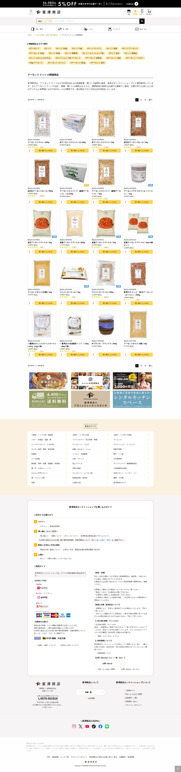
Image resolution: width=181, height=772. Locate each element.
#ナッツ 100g (61, 48)
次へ (150, 100)
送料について (55, 536)
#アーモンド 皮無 (114, 58)
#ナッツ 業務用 (71, 53)
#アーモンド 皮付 (97, 63)
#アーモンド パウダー (134, 58)
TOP (48, 757)
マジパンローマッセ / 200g (102, 292)
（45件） (106, 247)
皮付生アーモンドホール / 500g (40, 191)
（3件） (41, 247)
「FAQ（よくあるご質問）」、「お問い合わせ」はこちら (116, 669)
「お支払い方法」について (68, 645)
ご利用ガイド (129, 690)
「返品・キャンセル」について (106, 636)
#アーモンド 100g (36, 53)
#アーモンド (34, 48)
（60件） (42, 196)
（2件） (41, 351)
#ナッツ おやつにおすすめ (40, 58)
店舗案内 (122, 757)
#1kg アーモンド (36, 63)
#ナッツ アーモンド (130, 48)
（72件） (74, 247)
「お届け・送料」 (105, 540)
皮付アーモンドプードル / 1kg (40, 242)
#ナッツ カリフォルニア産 (93, 53)
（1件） (41, 147)
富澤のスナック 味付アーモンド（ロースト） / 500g (138, 293)
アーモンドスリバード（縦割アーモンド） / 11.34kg (74, 192)
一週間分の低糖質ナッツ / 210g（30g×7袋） (74, 345)
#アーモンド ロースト (56, 63)
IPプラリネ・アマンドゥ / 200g (104, 344)
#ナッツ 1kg (77, 48)
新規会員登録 (54, 526)
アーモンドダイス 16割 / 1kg (135, 344)
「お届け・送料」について (45, 645)
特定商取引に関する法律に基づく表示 (103, 757)
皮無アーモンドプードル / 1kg (104, 242)
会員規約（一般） (130, 698)
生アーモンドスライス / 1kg (103, 142)
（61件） (138, 147)
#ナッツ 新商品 (131, 53)
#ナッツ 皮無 (112, 48)
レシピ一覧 (65, 757)
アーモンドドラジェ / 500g (38, 142)
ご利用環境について (102, 653)
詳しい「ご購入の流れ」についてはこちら (55, 558)
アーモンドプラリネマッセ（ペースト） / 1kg (138, 192)
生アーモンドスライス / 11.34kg (73, 142)
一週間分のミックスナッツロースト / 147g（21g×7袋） (42, 345)
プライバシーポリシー (132, 705)
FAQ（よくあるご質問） (133, 694)
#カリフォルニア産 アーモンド (68, 58)
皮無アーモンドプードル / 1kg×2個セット (138, 243)
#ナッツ (48, 48)
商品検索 (55, 757)
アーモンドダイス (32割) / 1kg (40, 292)
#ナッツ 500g (54, 53)
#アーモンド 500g (78, 63)
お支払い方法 (67, 550)
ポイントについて (70, 536)
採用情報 (131, 757)
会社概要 (90, 698)
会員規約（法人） (130, 701)
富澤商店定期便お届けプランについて (94, 536)
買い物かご (43, 536)
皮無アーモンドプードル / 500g (72, 242)
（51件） (106, 147)
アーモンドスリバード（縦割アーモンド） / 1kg (106, 192)
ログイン (42, 526)
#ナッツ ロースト (94, 48)
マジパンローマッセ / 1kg (70, 292)
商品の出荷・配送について (49, 550)
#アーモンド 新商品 (93, 58)
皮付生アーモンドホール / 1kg (136, 142)
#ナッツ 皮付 (114, 53)
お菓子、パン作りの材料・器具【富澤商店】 (43, 35)
